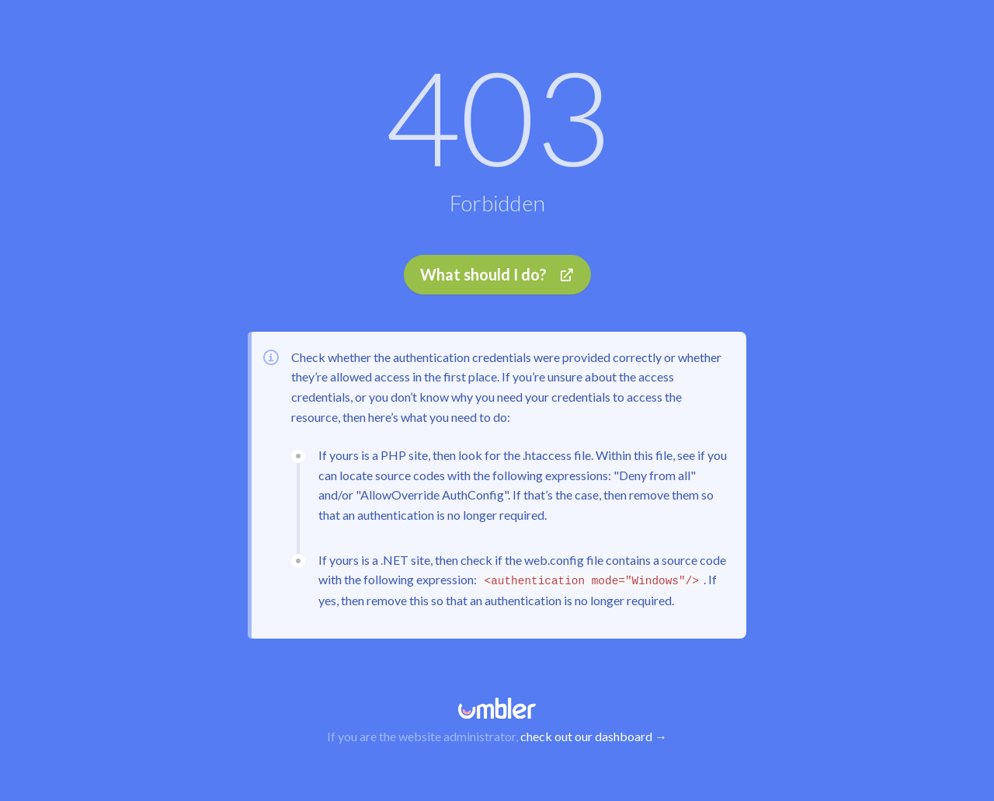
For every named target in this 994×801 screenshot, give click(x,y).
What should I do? (497, 274)
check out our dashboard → (593, 736)
